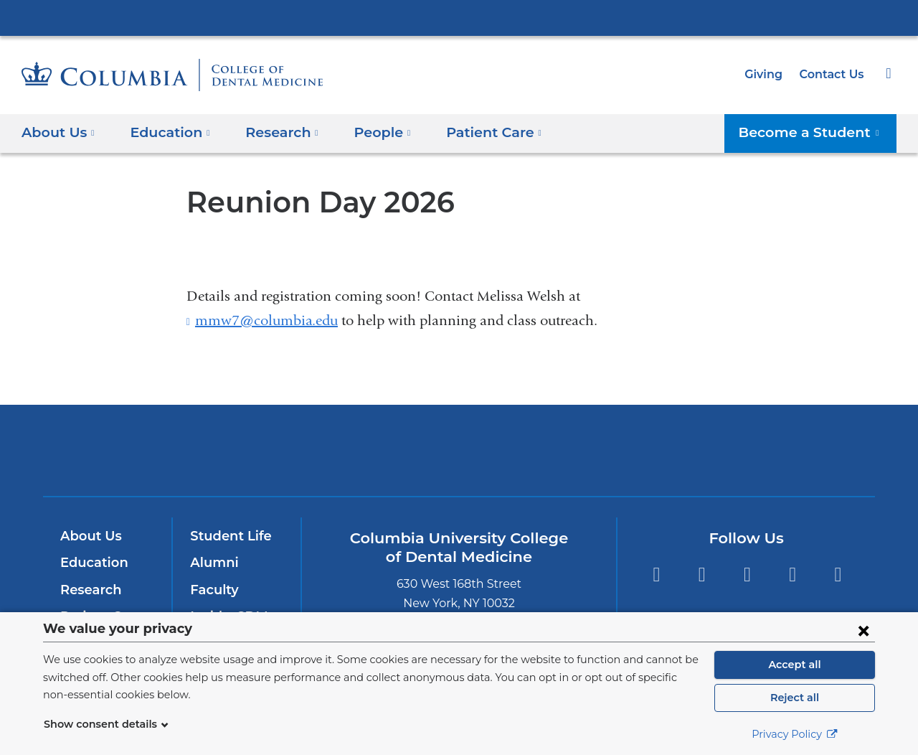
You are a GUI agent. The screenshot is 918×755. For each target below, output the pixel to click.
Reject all (794, 697)
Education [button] (165, 131)
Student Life (227, 536)
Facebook (656, 574)
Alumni (212, 562)
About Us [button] (58, 131)
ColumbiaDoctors (666, 450)
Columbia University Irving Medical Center (459, 17)
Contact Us (833, 74)
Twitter (702, 574)
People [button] (368, 131)
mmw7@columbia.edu (266, 320)
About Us (89, 536)
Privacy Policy (794, 734)
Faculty (212, 590)
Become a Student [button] (817, 131)
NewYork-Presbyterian (459, 459)
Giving (768, 74)
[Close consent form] (863, 630)
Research (89, 590)
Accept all (794, 664)
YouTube (793, 574)
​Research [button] (272, 131)
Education (91, 562)
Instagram (747, 574)
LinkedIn (838, 574)
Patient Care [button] (474, 131)
